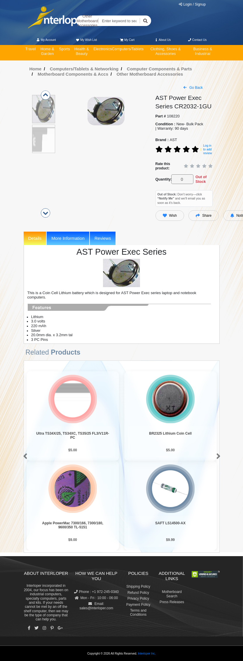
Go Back (193, 88)
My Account (46, 39)
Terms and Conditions (138, 612)
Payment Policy (138, 605)
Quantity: (162, 179)
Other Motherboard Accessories (87, 20)
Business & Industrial (202, 51)
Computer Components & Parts (159, 68)
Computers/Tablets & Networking (84, 68)
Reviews (103, 238)
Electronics (102, 49)
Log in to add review (207, 149)
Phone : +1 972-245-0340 (96, 592)
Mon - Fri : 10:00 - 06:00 (96, 598)
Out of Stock (201, 179)
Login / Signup (192, 4)
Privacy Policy (138, 598)
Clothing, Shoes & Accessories (165, 51)
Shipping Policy (138, 586)
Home (35, 68)
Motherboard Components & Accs (73, 74)
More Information (67, 238)
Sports (64, 49)
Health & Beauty (81, 51)
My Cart (127, 39)
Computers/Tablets (128, 49)
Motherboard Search (172, 594)
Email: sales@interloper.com (96, 606)
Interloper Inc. (147, 653)
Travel (30, 49)
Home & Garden (47, 51)
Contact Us (197, 39)
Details (35, 238)
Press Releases (172, 602)
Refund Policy (138, 593)
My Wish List (86, 39)
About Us (162, 39)
